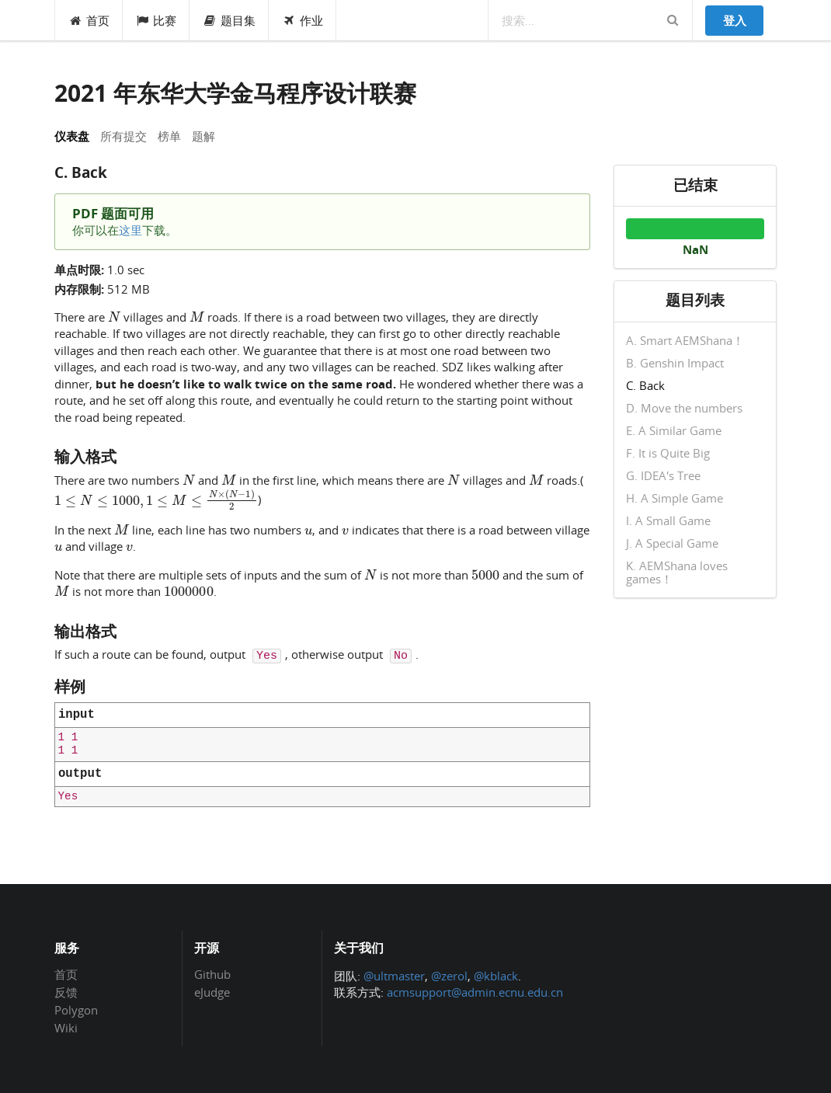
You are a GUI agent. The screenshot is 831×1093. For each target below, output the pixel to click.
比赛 (156, 20)
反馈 (66, 992)
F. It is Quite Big (668, 453)
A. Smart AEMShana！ (685, 341)
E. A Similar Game (673, 430)
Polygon (76, 1010)
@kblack (496, 975)
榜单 (169, 136)
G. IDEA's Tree (663, 475)
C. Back (645, 385)
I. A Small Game (668, 520)
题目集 (229, 20)
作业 (302, 20)
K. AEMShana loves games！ (677, 572)
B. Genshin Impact (675, 363)
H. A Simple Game (674, 498)
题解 (203, 136)
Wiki (66, 1027)
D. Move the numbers (684, 408)
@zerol (449, 975)
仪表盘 (71, 136)
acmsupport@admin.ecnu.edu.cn (475, 992)
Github (212, 975)
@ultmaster (394, 975)
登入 (734, 20)
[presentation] (114, 316)
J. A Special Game (672, 543)
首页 (89, 20)
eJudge (212, 991)
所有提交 (123, 136)
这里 (130, 230)
